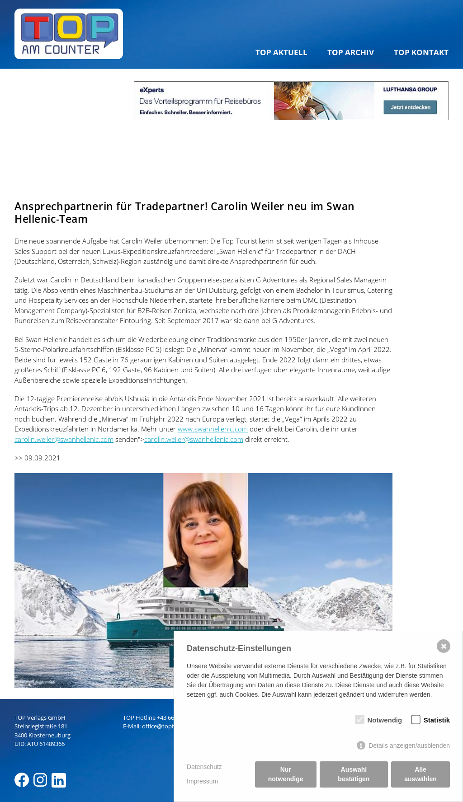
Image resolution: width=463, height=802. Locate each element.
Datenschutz (204, 766)
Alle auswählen (420, 774)
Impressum (202, 781)
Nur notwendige (285, 774)
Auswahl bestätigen (353, 774)
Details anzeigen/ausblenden (409, 745)
